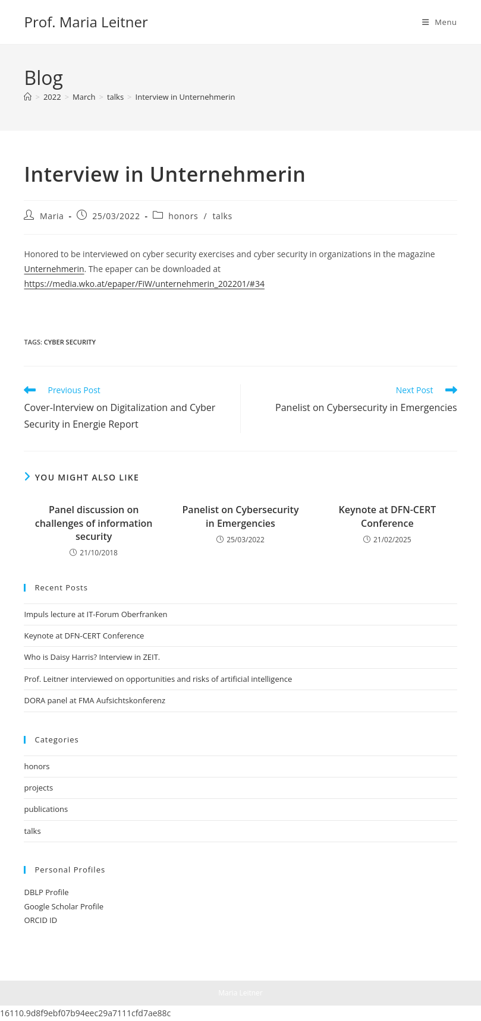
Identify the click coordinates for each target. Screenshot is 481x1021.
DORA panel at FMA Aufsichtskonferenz (94, 700)
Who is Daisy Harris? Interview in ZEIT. (92, 657)
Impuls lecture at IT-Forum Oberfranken (95, 614)
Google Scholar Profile (63, 906)
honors (183, 216)
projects (38, 787)
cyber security (70, 341)
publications (46, 809)
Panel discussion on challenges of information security (94, 523)
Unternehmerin (54, 268)
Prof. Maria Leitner (85, 21)
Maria (52, 216)
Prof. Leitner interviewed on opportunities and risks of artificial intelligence (158, 679)
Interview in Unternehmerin (185, 96)
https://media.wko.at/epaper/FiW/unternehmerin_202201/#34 (144, 283)
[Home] (28, 96)
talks (222, 216)
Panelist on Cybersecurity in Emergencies (241, 516)
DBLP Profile (46, 892)
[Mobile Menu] (439, 22)
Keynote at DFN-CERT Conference (387, 516)
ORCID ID (40, 920)
